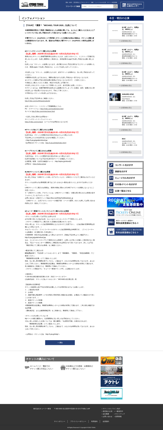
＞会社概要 (105, 414)
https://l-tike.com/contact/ (34, 122)
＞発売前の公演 (106, 411)
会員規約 (106, 421)
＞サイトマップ (119, 414)
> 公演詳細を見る (125, 41)
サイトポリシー (59, 421)
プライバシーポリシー (78, 421)
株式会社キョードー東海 (42, 409)
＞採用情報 (118, 416)
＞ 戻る (60, 342)
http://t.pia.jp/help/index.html (56, 143)
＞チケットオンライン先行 (110, 409)
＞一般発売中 (118, 411)
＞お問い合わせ (106, 416)
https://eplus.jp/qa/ (39, 164)
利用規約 (94, 421)
